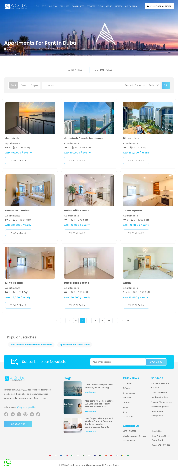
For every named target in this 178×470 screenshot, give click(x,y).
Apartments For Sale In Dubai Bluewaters (31, 344)
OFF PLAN (53, 6)
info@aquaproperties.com (135, 436)
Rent (44, 6)
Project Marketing (159, 392)
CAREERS (118, 6)
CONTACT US (131, 6)
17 (122, 320)
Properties (127, 383)
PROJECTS (64, 6)
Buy (37, 6)
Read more (40, 398)
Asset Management (160, 406)
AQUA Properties (75, 465)
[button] (30, 161)
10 (109, 320)
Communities (129, 393)
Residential (74, 69)
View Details (18, 160)
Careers (126, 402)
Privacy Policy (111, 465)
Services (91, 6)
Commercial (103, 69)
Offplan (126, 388)
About (109, 6)
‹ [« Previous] (43, 320)
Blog (100, 6)
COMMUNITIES (78, 6)
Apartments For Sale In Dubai (75, 344)
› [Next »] (134, 320)
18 (128, 320)
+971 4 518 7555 (129, 431)
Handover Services (159, 397)
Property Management (161, 402)
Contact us (18, 424)
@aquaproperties (26, 407)
